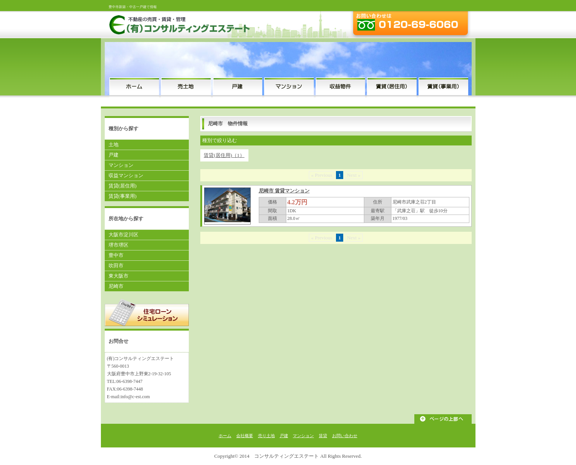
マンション (121, 165)
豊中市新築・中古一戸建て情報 (133, 7)
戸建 (113, 155)
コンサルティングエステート (286, 456)
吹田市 (116, 265)
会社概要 (244, 435)
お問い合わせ (344, 435)
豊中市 (116, 255)
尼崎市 (116, 286)
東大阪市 (118, 276)
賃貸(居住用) (123, 186)
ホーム (225, 435)
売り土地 (266, 435)
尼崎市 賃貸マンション (284, 191)
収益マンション (126, 175)
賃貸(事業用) (123, 196)
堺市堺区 (118, 245)
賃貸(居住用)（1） (224, 155)
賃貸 (323, 435)
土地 (113, 144)
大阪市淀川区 (123, 234)
